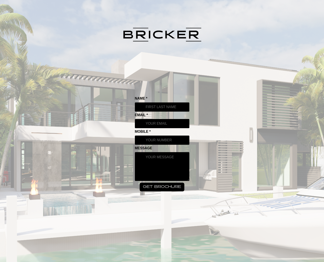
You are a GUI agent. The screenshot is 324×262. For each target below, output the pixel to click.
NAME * (141, 98)
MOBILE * (143, 131)
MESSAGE (143, 148)
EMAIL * (141, 115)
